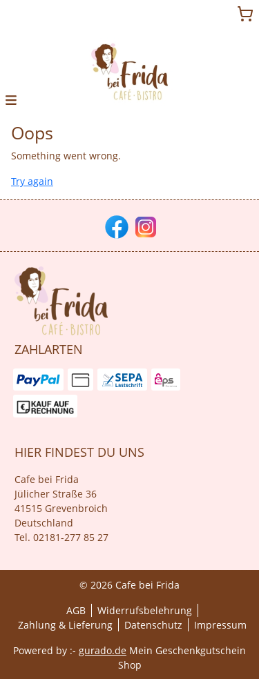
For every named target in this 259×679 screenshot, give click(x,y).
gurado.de (102, 650)
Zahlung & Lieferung (65, 624)
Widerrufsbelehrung (144, 610)
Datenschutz (153, 624)
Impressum (220, 624)
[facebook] (115, 225)
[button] (11, 99)
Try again (32, 181)
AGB (76, 610)
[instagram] (144, 225)
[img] (129, 71)
